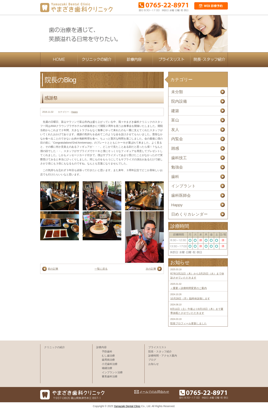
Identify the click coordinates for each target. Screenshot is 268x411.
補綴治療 (107, 368)
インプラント (183, 186)
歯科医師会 (181, 195)
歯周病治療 (108, 359)
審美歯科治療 (109, 376)
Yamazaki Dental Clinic (127, 406)
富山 (175, 120)
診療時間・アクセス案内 (162, 355)
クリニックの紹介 (54, 347)
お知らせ (153, 363)
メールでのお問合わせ (154, 391)
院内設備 (179, 101)
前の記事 (53, 268)
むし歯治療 (108, 355)
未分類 (177, 92)
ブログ (152, 359)
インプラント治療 (112, 372)
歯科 (175, 176)
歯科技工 (179, 158)
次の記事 (151, 268)
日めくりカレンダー (189, 214)
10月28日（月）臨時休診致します (190, 298)
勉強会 (177, 167)
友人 (175, 129)
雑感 (175, 148)
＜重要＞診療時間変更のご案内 (188, 288)
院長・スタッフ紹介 (160, 351)
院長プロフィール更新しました (188, 323)
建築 (175, 111)
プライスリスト (157, 347)
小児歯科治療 (109, 363)
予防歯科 (107, 351)
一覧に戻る (101, 268)
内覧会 (177, 139)
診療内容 (101, 347)
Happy (74, 112)
